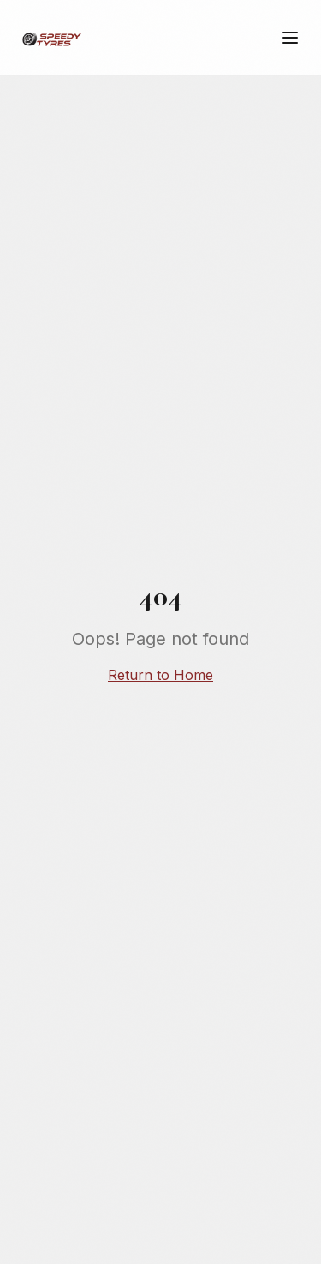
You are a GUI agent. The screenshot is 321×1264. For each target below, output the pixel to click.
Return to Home (160, 674)
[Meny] (290, 37)
